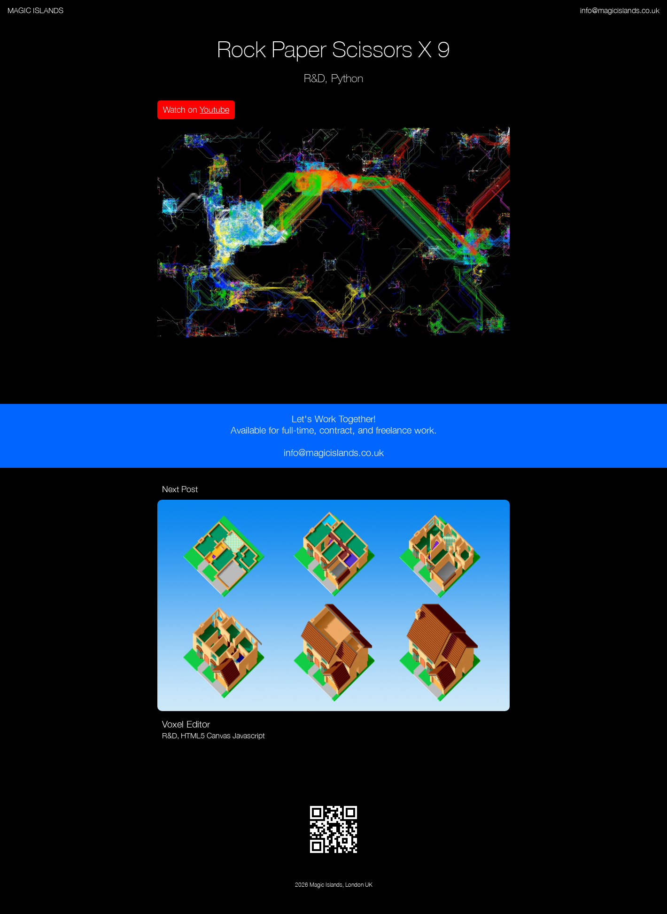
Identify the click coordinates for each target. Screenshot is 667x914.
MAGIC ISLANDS (35, 10)
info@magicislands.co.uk (619, 10)
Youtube (214, 110)
